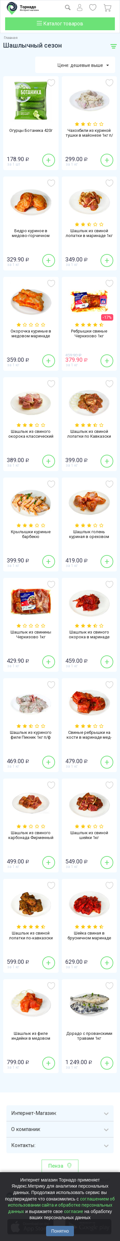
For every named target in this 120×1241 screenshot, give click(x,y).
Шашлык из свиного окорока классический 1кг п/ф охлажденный (30, 436)
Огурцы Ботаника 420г (30, 130)
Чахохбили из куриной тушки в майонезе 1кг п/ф (89, 135)
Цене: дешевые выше (83, 65)
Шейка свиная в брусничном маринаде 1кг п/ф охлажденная (89, 938)
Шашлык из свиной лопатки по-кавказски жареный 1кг (31, 938)
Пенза (55, 1166)
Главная (11, 38)
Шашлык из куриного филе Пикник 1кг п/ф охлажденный (31, 737)
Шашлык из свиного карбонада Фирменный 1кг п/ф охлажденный (30, 837)
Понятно (60, 1231)
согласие (73, 1211)
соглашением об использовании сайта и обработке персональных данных (61, 1205)
